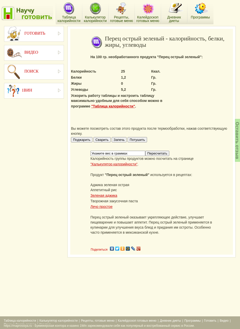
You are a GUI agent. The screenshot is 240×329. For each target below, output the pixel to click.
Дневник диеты (170, 320)
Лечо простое (101, 207)
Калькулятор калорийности (58, 320)
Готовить (210, 320)
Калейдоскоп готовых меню (137, 320)
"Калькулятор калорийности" (113, 164)
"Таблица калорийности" (113, 106)
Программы (192, 320)
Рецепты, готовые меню (97, 320)
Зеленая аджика (103, 195)
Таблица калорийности (20, 320)
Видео (224, 320)
